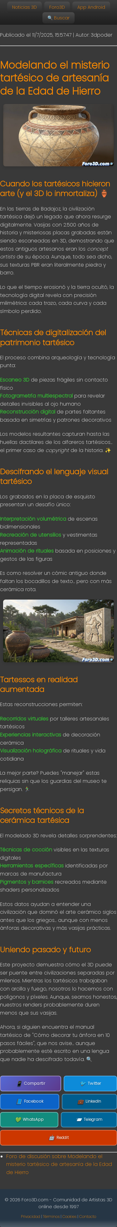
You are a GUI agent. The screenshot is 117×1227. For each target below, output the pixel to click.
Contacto (87, 1216)
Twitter (90, 1083)
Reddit (58, 1138)
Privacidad (30, 1216)
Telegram (89, 1120)
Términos (51, 1216)
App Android (91, 7)
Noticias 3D (24, 7)
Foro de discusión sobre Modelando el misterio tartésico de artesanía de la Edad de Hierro (59, 1164)
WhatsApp (29, 1120)
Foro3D (57, 7)
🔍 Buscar (58, 18)
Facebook (29, 1102)
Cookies (69, 1216)
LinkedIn (89, 1102)
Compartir (30, 1084)
